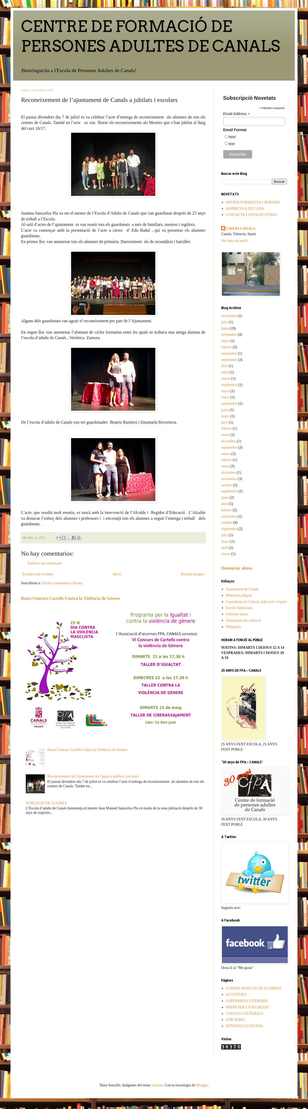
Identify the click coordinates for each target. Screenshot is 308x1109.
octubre (226, 485)
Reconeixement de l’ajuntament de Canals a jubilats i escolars (93, 776)
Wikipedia (233, 627)
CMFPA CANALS (240, 229)
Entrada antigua (192, 574)
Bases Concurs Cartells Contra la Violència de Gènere (70, 598)
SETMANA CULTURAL (245, 1026)
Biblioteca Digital (239, 595)
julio (224, 322)
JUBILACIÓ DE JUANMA (46, 803)
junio (225, 328)
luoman (157, 1085)
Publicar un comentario (45, 563)
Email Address (236, 113)
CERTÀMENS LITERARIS (247, 1001)
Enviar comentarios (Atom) (62, 583)
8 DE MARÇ (235, 1020)
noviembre (229, 316)
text (232, 144)
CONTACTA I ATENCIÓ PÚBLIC (252, 215)
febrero (226, 347)
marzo (225, 378)
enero (225, 397)
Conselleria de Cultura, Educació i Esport (256, 602)
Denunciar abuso (236, 568)
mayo (225, 341)
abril (224, 366)
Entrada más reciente (37, 574)
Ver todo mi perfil (234, 241)
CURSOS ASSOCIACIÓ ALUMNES (254, 988)
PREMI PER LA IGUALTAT (247, 1007)
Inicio (117, 574)
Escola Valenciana (239, 608)
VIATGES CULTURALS (245, 1014)
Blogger (202, 1085)
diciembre (228, 441)
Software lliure (237, 614)
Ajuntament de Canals (242, 589)
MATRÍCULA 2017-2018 (245, 209)
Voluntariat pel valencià (243, 620)
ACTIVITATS (236, 995)
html (232, 137)
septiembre (229, 360)
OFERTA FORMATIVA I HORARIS (253, 202)
